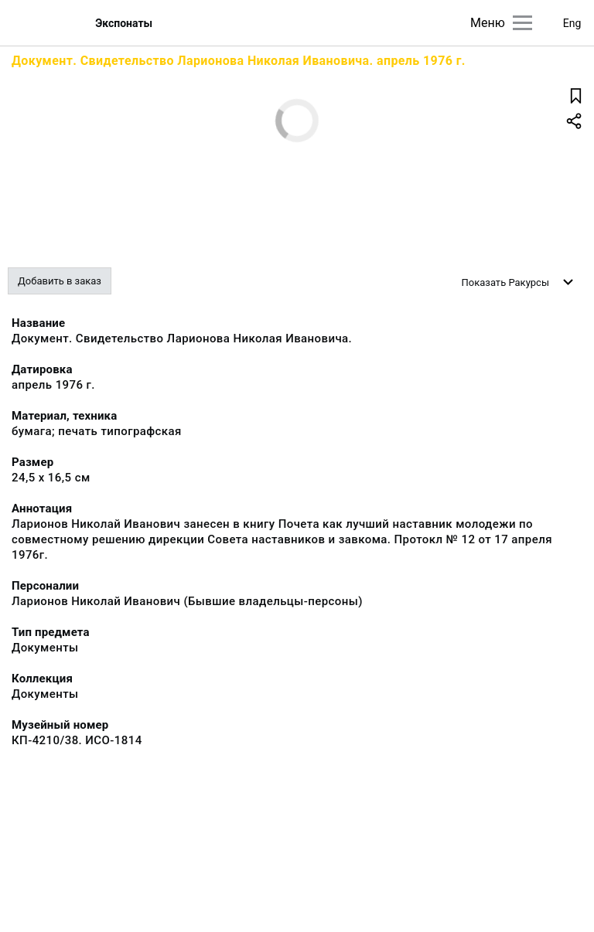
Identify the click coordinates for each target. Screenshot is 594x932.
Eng (572, 23)
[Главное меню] (522, 23)
